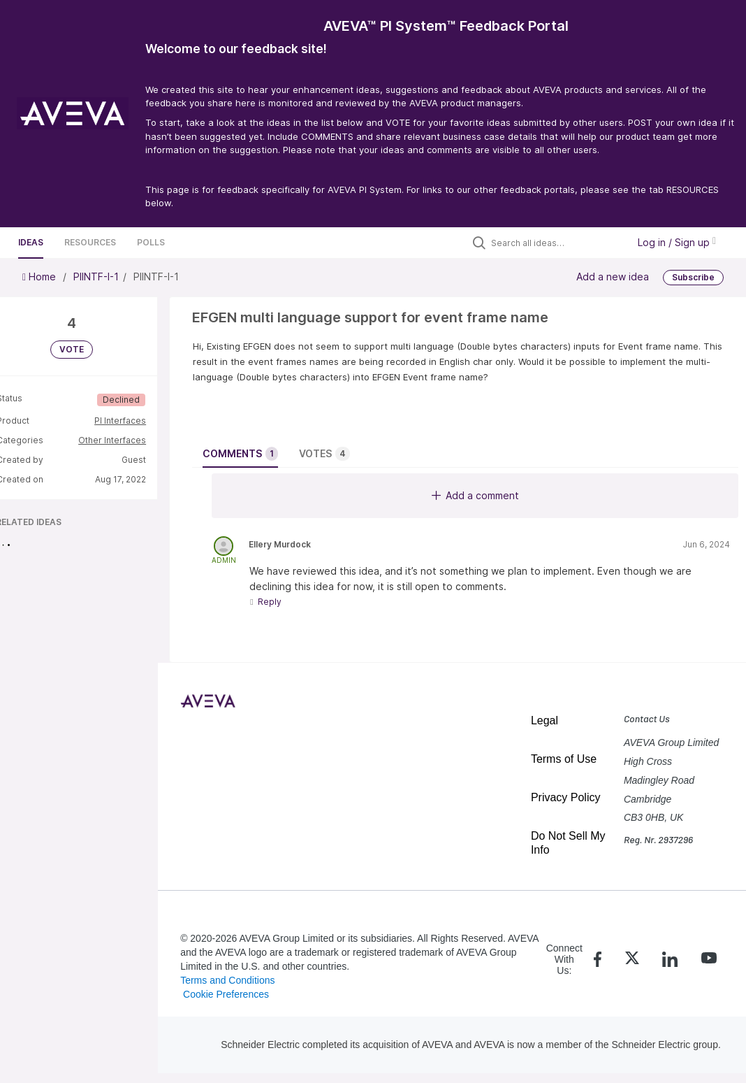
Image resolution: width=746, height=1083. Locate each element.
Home (40, 276)
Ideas (30, 242)
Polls (151, 242)
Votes (324, 454)
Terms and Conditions (227, 980)
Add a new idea (612, 276)
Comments (240, 454)
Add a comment (475, 495)
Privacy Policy (566, 797)
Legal (544, 720)
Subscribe (693, 277)
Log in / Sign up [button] (677, 242)
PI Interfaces (120, 420)
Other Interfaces (112, 440)
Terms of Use (564, 759)
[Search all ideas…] (556, 242)
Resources (90, 242)
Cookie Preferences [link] (226, 994)
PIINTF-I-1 (96, 276)
